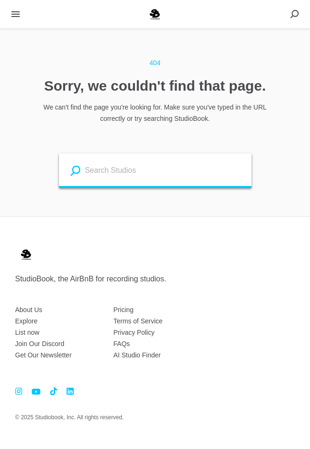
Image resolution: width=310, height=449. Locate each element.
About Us (28, 309)
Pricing (123, 309)
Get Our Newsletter (43, 355)
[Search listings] (75, 170)
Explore (26, 321)
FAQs (121, 343)
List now (27, 332)
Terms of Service (137, 321)
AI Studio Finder (136, 355)
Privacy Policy (133, 332)
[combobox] (165, 169)
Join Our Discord (39, 343)
